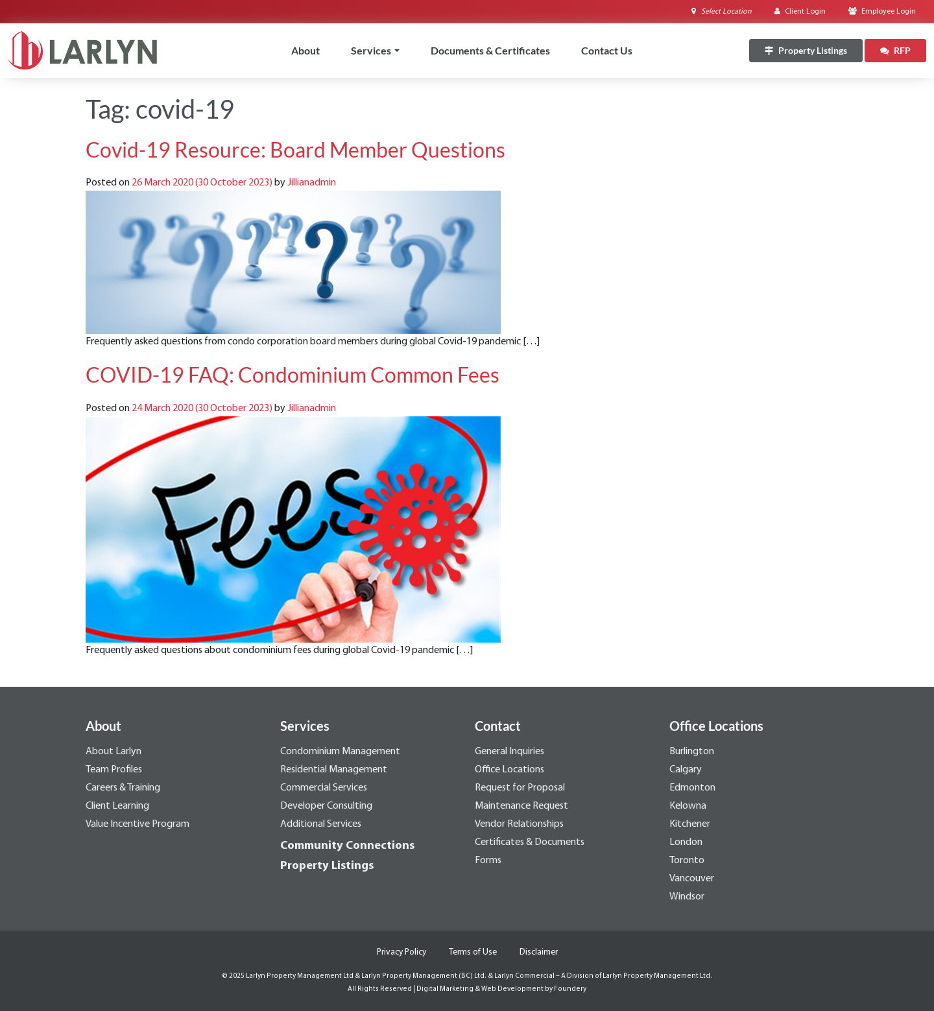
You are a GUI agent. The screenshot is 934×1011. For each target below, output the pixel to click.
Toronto (686, 860)
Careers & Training (123, 788)
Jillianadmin (311, 183)
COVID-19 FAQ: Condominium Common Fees (292, 374)
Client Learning (117, 806)
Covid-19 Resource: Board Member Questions (295, 149)
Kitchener (689, 824)
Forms (488, 860)
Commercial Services (323, 788)
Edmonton (692, 788)
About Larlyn (113, 751)
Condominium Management (340, 751)
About (305, 50)
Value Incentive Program (137, 824)
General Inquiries (509, 751)
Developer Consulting (326, 806)
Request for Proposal (520, 788)
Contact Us (606, 50)
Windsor (686, 897)
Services (371, 50)
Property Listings (327, 866)
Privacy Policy (401, 952)
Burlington (691, 751)
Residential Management (333, 770)
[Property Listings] (806, 50)
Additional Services (320, 824)
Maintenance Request (521, 806)
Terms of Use (473, 952)
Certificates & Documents (529, 842)
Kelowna (687, 806)
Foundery (570, 989)
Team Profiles (114, 770)
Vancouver (691, 879)
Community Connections (347, 846)
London (685, 842)
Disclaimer (539, 952)
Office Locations (509, 770)
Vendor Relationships (519, 824)
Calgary (685, 770)
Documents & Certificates (490, 50)
